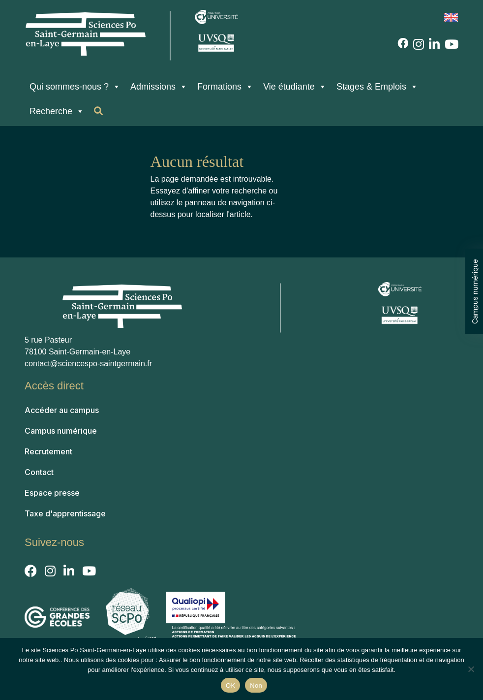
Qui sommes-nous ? (75, 86)
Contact (39, 472)
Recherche (57, 111)
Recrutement (48, 451)
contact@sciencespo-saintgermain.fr (88, 363)
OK (230, 685)
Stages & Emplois (377, 86)
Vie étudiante (295, 86)
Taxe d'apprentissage (65, 513)
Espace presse (52, 493)
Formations (225, 86)
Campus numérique (475, 290)
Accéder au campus (62, 410)
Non (256, 685)
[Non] (471, 669)
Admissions (158, 86)
